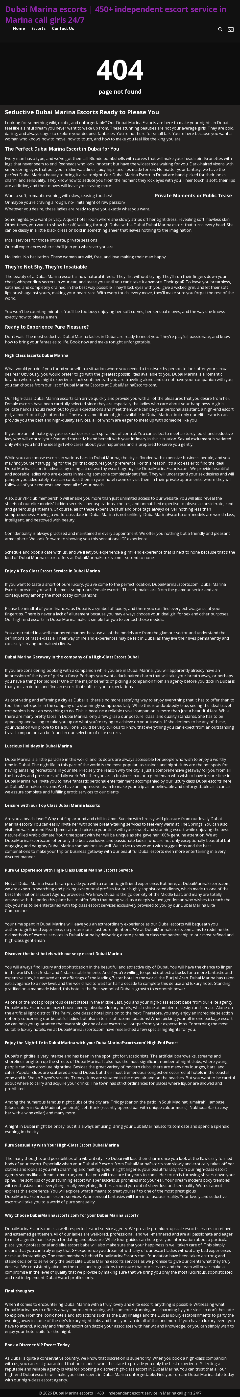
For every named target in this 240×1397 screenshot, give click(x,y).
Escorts (38, 28)
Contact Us (63, 28)
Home (19, 28)
